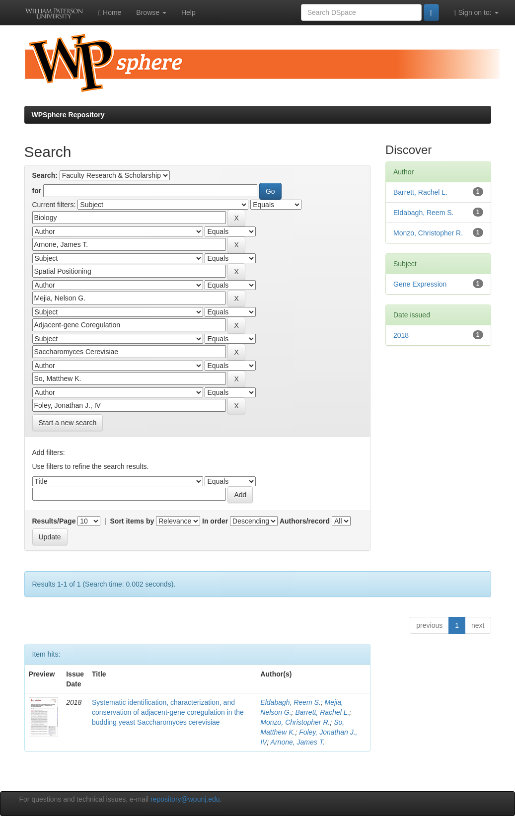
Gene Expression (419, 284)
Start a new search (68, 423)
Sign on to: (476, 12)
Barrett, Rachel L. (322, 712)
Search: (45, 175)
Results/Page (54, 521)
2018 (401, 335)
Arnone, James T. (298, 742)
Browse (151, 12)
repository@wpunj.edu (185, 799)
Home (109, 12)
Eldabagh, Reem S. (290, 702)
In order (215, 521)
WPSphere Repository (68, 115)
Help (188, 12)
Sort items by (132, 521)
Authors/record (305, 521)
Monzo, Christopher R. (295, 722)
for (37, 191)
